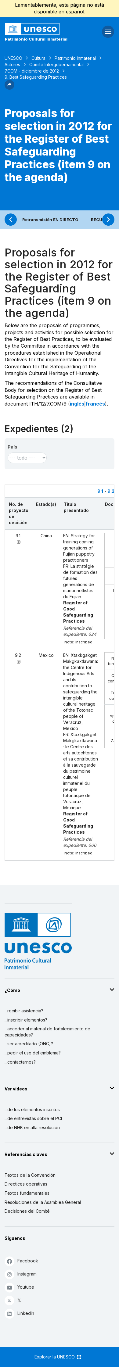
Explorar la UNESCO (58, 1357)
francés (95, 404)
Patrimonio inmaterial (75, 58)
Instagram (21, 1274)
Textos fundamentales (27, 1193)
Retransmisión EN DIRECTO (50, 219)
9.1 (100, 491)
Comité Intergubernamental (56, 64)
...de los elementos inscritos (32, 1109)
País (12, 446)
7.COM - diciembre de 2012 (32, 70)
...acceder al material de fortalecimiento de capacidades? (47, 1031)
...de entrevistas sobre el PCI (33, 1118)
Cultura (38, 58)
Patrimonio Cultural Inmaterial (36, 39)
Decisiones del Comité (27, 1211)
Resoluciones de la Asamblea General (43, 1202)
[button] (9, 88)
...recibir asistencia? (24, 1010)
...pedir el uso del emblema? (33, 1052)
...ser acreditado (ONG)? (29, 1043)
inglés (77, 404)
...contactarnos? (20, 1062)
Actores (12, 64)
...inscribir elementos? (26, 1019)
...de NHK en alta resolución (32, 1127)
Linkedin (19, 1313)
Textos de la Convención (30, 1175)
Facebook (21, 1261)
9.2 (110, 491)
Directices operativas (26, 1183)
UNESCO (13, 58)
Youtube (19, 1287)
